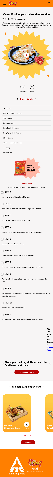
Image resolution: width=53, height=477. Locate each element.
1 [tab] (22, 435)
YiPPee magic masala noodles (16, 232)
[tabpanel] (24, 413)
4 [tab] (30, 435)
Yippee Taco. (50, 348)
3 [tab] (27, 435)
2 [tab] (25, 435)
